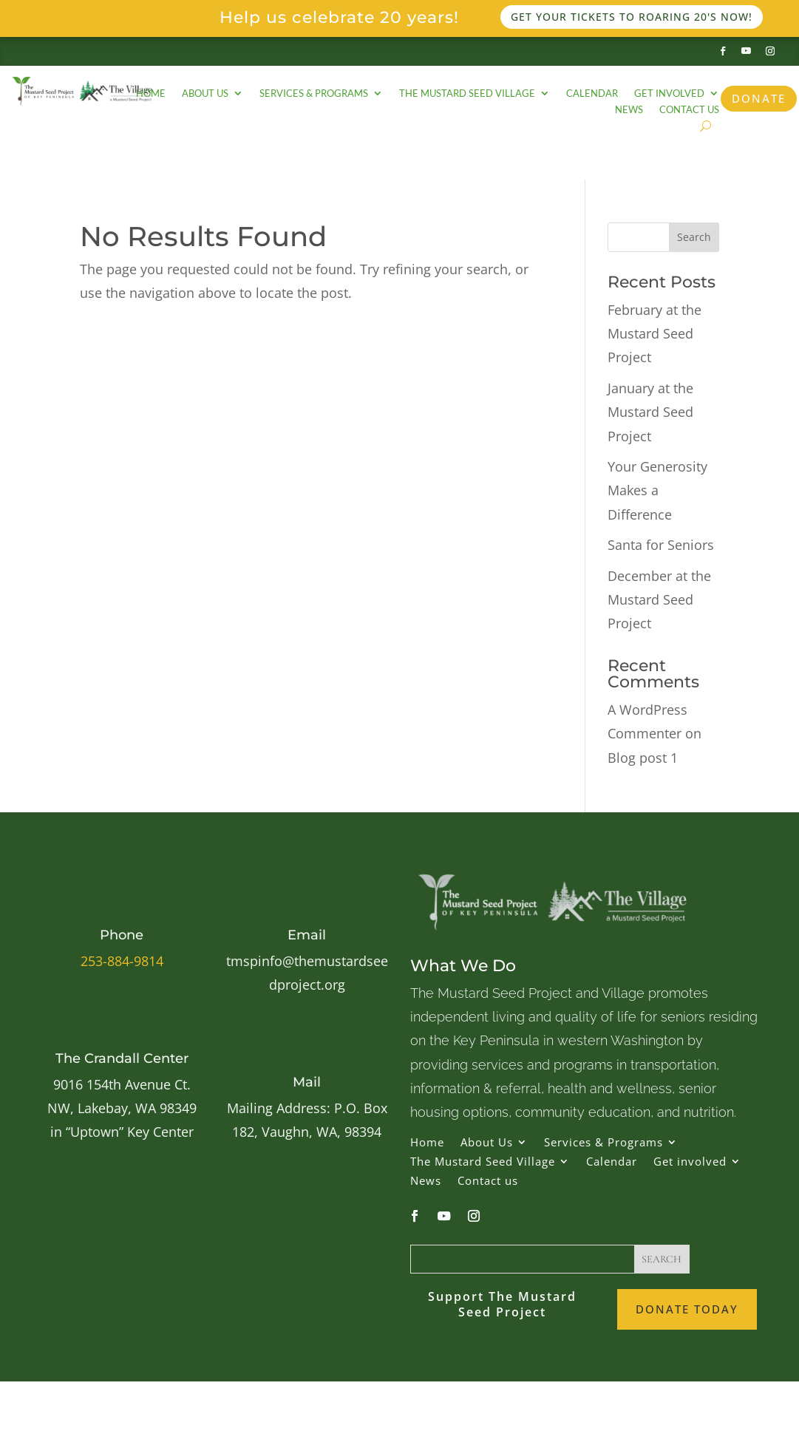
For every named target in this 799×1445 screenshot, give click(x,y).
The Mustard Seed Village (467, 93)
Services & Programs (313, 93)
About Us (205, 93)
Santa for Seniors (661, 545)
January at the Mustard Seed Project (650, 412)
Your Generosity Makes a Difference (657, 490)
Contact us (689, 109)
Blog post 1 (643, 757)
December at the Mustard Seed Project (659, 600)
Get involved (669, 93)
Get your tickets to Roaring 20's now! (631, 17)
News (629, 109)
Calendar (592, 93)
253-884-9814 (122, 961)
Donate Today (687, 1309)
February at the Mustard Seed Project (654, 334)
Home (151, 93)
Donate (759, 98)
